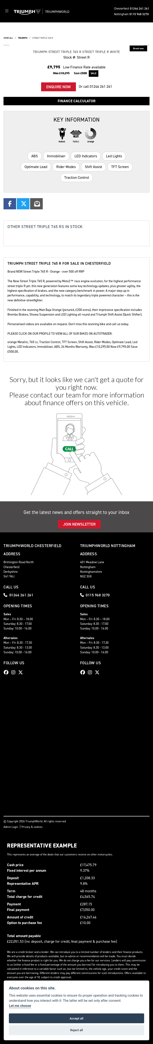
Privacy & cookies (32, 827)
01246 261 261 (139, 9)
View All (8, 37)
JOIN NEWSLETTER (79, 524)
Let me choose (20, 1006)
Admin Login (11, 827)
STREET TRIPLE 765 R (42, 37)
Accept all (76, 1018)
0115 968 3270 (139, 14)
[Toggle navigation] (7, 11)
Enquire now (58, 86)
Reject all (76, 1030)
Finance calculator (77, 100)
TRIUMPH (22, 37)
